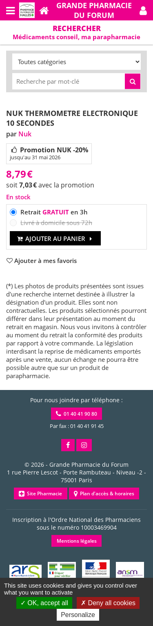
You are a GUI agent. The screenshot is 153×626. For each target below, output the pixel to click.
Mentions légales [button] (77, 540)
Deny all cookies (108, 602)
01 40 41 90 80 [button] (76, 413)
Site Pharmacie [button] (40, 493)
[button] (143, 10)
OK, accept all (44, 602)
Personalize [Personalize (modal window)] (78, 614)
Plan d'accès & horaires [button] (104, 493)
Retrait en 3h (54, 212)
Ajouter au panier (55, 238)
